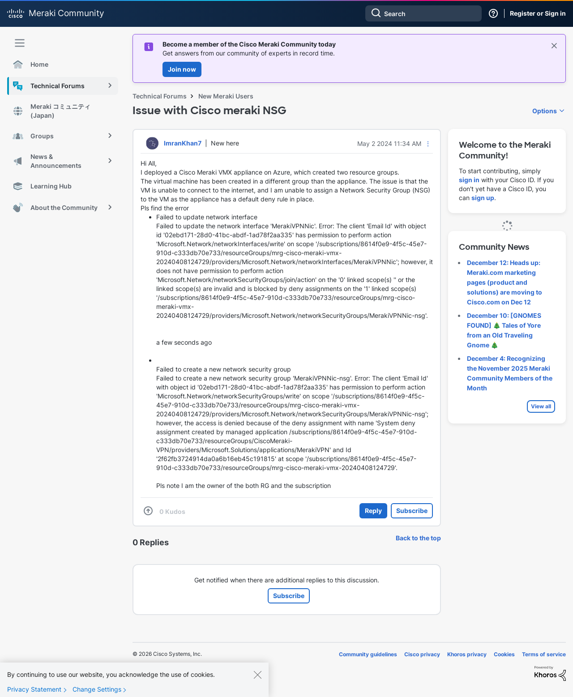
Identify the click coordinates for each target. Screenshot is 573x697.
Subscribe (412, 510)
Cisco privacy (422, 654)
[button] (428, 144)
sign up (482, 197)
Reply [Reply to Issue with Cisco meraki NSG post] (373, 510)
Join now (182, 69)
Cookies (504, 654)
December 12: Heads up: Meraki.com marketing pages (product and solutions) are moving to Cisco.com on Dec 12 (504, 282)
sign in (469, 180)
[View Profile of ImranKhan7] (182, 143)
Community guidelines (368, 654)
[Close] (257, 680)
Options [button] (544, 111)
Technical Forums (160, 96)
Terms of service (544, 654)
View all (541, 406)
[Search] (423, 13)
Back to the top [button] (418, 538)
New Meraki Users (225, 96)
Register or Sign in (538, 13)
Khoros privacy (467, 654)
